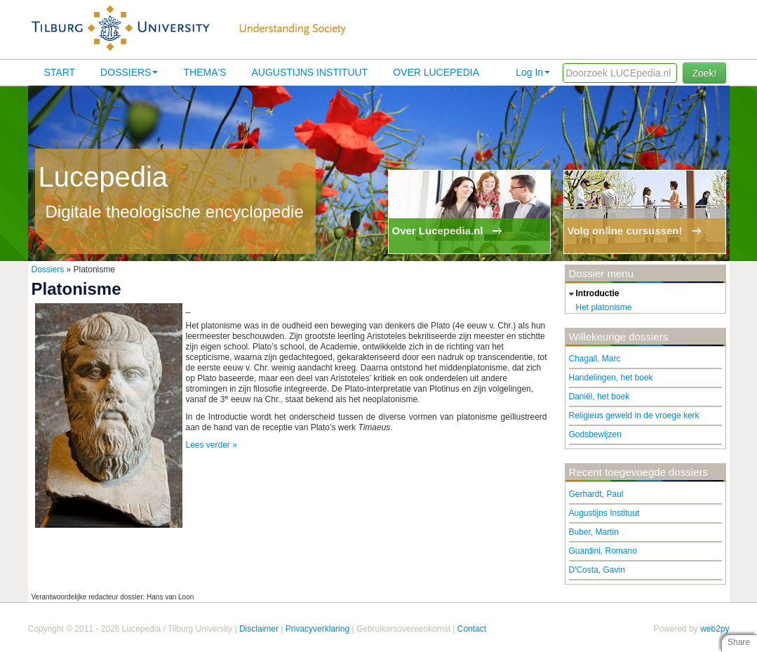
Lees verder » (211, 445)
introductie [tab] (592, 294)
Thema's (204, 72)
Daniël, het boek (599, 396)
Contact (471, 629)
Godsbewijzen (595, 434)
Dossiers (129, 72)
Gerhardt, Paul (596, 494)
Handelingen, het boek (611, 377)
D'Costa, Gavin (597, 570)
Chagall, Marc (595, 359)
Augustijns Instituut (309, 72)
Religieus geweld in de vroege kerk (634, 415)
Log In (533, 72)
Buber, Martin (594, 532)
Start (60, 72)
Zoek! (704, 73)
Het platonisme (604, 307)
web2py (714, 629)
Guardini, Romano (603, 551)
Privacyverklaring (317, 629)
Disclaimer (259, 629)
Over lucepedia (436, 72)
